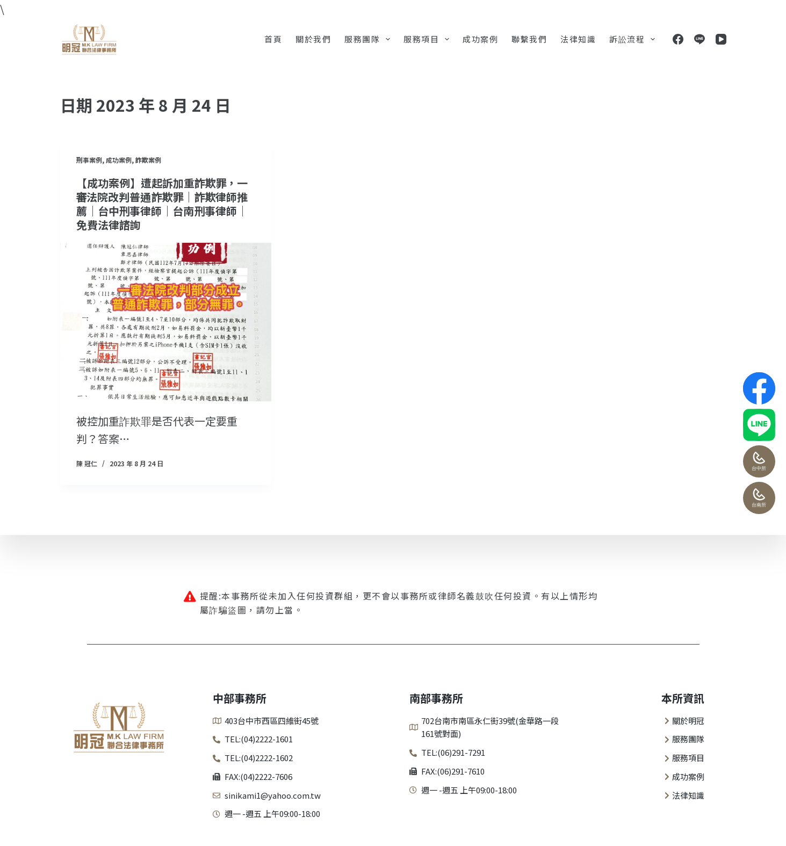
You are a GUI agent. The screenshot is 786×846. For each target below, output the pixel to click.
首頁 (273, 39)
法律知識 (578, 39)
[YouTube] (721, 39)
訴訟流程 (634, 39)
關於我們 (313, 39)
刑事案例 (89, 159)
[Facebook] (678, 39)
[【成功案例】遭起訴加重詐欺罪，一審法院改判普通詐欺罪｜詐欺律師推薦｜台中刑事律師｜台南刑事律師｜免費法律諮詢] (165, 322)
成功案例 (480, 39)
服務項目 (428, 39)
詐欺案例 (148, 159)
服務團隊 (369, 39)
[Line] (699, 39)
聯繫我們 (529, 39)
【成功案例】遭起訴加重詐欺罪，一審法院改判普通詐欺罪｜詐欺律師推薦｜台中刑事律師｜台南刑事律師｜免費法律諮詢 (162, 204)
